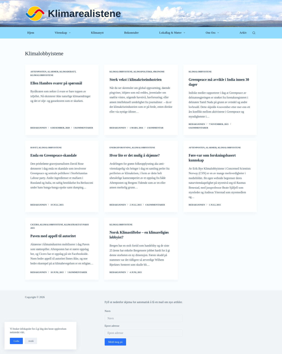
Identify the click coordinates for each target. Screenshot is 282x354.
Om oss (213, 33)
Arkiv (243, 32)
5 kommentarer (83, 127)
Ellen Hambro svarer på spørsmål (56, 83)
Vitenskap (63, 33)
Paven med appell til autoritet (53, 235)
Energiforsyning (120, 147)
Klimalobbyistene (41, 75)
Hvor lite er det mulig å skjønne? (135, 155)
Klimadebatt (68, 71)
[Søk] (254, 32)
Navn (108, 310)
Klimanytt (97, 32)
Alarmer (52, 71)
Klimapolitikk (143, 71)
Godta (16, 341)
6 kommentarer (198, 127)
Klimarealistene (84, 13)
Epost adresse (112, 324)
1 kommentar (155, 127)
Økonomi (158, 71)
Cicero (34, 224)
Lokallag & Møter (173, 33)
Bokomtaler (131, 32)
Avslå (30, 341)
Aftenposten (38, 71)
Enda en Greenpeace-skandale (53, 155)
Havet (34, 147)
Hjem (30, 32)
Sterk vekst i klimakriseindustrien (136, 80)
